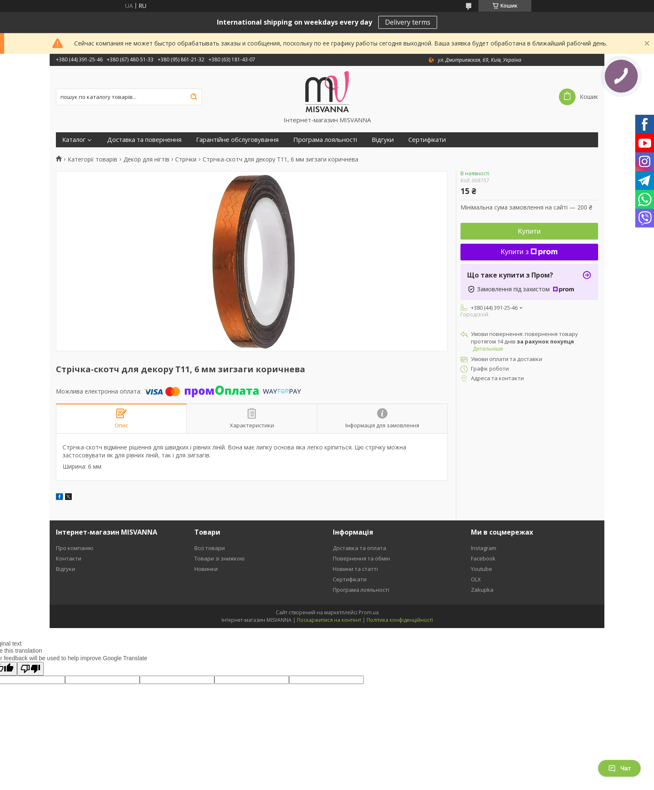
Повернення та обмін (361, 558)
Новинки (206, 569)
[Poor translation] (30, 669)
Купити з (529, 252)
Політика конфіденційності (400, 619)
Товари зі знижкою (219, 558)
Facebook (483, 558)
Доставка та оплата (359, 548)
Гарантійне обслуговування (237, 139)
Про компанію (74, 548)
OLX (476, 579)
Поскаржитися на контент (329, 619)
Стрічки (185, 159)
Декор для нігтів (146, 159)
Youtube (481, 569)
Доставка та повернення (144, 139)
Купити (529, 231)
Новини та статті (355, 569)
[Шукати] (193, 96)
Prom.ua (369, 612)
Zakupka (482, 589)
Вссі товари (209, 548)
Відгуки (383, 139)
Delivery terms (407, 22)
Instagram (483, 548)
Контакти (68, 558)
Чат (619, 768)
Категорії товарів (92, 159)
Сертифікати (427, 139)
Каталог (74, 139)
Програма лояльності (325, 139)
